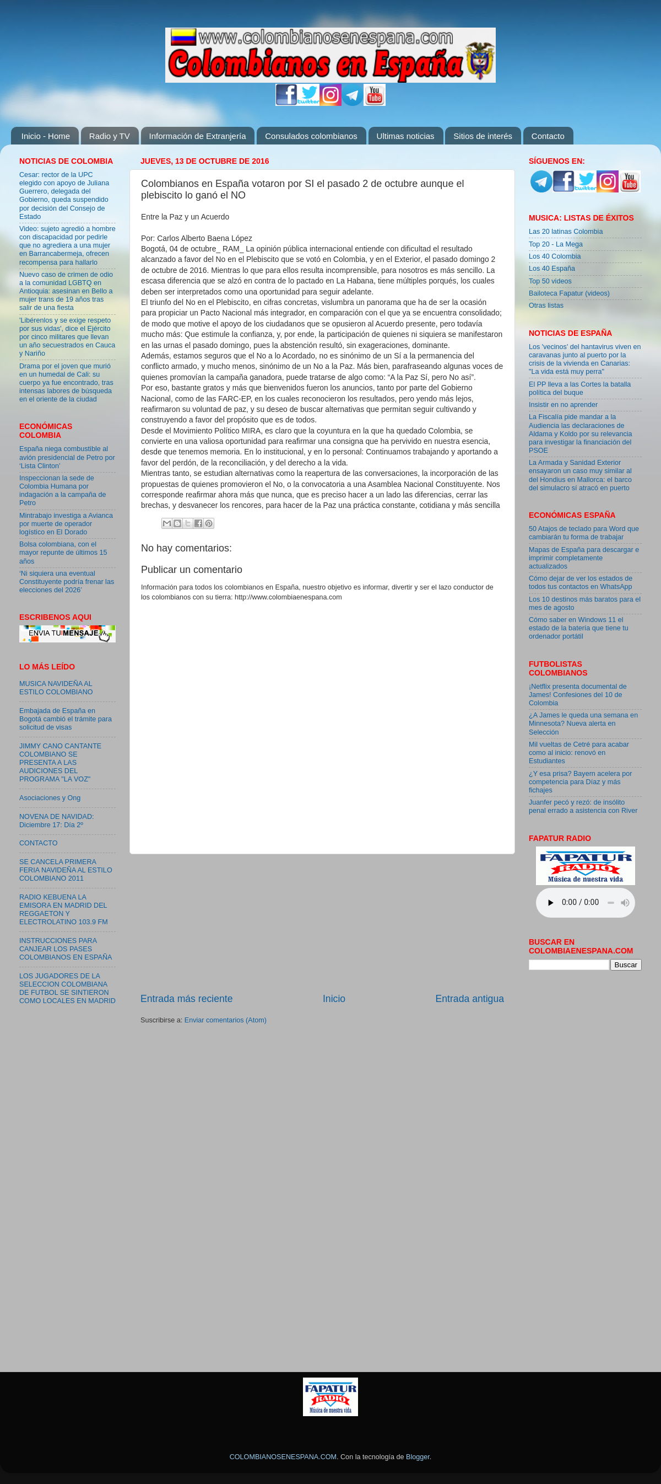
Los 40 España (552, 268)
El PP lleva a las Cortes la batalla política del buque (580, 389)
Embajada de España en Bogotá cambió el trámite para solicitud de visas (65, 719)
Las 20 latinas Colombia (566, 231)
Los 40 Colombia (555, 256)
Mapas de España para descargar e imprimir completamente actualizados (584, 558)
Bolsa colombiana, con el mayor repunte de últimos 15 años (63, 552)
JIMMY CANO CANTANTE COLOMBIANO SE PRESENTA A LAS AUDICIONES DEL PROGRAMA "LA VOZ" (60, 762)
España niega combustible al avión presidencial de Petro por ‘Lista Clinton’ (67, 457)
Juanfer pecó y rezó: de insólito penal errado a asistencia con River (583, 807)
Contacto (548, 136)
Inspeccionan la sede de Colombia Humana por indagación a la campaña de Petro (62, 490)
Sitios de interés (482, 136)
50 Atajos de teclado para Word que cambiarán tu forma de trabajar (584, 533)
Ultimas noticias (406, 136)
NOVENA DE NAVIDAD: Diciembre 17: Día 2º (56, 821)
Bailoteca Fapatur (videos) (569, 293)
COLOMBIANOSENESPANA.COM (283, 1457)
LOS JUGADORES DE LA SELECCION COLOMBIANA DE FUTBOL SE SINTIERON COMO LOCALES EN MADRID (67, 988)
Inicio (334, 998)
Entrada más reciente (186, 998)
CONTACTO (38, 843)
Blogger (418, 1457)
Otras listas (546, 305)
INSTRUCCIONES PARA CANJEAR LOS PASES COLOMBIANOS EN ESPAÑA (65, 949)
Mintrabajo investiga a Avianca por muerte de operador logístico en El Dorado (66, 524)
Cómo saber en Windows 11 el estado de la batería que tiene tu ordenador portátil (579, 628)
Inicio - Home (45, 136)
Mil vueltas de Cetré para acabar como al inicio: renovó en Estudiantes (579, 753)
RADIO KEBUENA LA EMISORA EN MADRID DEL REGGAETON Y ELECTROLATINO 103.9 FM (63, 909)
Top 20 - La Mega (556, 244)
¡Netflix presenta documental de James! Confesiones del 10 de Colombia (578, 695)
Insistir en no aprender (563, 405)
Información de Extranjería (197, 136)
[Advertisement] (322, 923)
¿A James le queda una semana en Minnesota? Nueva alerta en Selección (583, 723)
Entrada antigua (470, 998)
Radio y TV (109, 136)
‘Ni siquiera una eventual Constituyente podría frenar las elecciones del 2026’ (66, 582)
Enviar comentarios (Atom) (226, 1020)
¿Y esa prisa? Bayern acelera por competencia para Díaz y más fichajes (580, 782)
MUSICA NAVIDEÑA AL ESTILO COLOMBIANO (56, 688)
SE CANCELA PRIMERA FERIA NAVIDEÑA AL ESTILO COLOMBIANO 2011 (65, 870)
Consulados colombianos (311, 136)
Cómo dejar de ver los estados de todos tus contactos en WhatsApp (580, 583)
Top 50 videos (550, 281)
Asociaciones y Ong (49, 798)
